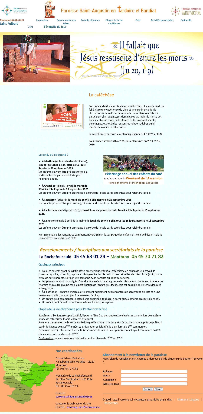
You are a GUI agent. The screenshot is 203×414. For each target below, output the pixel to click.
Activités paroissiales (162, 20)
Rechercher (111, 403)
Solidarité (186, 20)
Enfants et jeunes (90, 20)
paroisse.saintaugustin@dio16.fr (74, 396)
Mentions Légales (188, 399)
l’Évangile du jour (55, 27)
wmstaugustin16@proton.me (83, 407)
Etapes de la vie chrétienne (114, 21)
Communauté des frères (66, 21)
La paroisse (42, 20)
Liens (30, 26)
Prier (138, 20)
